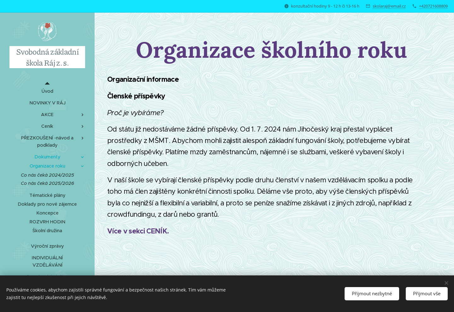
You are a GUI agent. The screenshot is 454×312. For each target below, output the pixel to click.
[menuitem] (47, 91)
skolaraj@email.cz (389, 6)
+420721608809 (433, 6)
